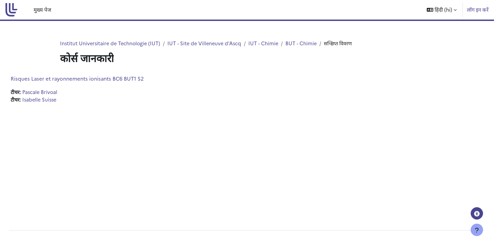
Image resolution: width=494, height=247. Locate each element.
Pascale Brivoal (56, 92)
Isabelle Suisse (56, 100)
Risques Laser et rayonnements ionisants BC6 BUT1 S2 (92, 78)
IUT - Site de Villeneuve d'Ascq (208, 43)
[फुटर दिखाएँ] (477, 230)
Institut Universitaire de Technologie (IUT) (111, 43)
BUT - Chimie (308, 43)
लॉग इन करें (478, 9)
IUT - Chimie (269, 43)
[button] (441, 10)
